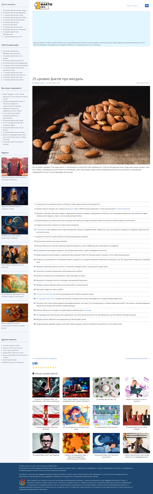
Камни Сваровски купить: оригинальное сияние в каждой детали (13, 325)
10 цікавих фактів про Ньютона (14, 75)
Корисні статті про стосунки (13, 348)
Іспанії (50, 294)
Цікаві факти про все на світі (13, 353)
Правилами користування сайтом (86, 476)
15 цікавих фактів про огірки (13, 80)
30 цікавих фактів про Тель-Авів (14, 29)
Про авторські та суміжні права (64, 468)
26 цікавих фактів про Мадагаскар (15, 63)
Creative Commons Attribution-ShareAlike (52, 470)
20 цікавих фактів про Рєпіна (13, 61)
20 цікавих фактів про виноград (14, 10)
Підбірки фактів (39, 83)
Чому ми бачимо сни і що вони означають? (106, 456)
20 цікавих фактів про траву (13, 120)
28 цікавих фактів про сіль (106, 399)
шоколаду (87, 310)
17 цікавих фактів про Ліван (13, 15)
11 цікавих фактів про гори (12, 72)
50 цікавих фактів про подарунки (44, 358)
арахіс (71, 209)
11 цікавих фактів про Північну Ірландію (46, 428)
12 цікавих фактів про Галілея (13, 132)
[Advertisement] (91, 27)
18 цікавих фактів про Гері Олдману (45, 455)
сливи (119, 209)
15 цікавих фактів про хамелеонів (137, 358)
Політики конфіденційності (118, 474)
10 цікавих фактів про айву (12, 27)
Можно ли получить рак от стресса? (136, 400)
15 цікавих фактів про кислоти (106, 427)
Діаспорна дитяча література (13, 362)
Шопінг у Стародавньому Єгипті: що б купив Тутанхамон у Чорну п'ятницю (14, 137)
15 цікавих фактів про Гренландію (15, 65)
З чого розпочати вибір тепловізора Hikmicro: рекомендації (11, 115)
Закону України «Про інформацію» (90, 474)
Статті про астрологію (10, 350)
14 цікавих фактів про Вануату (14, 20)
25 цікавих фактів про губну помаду (136, 428)
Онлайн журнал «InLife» (11, 345)
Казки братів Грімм (10, 360)
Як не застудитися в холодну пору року (76, 428)
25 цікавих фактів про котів (13, 77)
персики (127, 209)
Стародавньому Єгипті (46, 298)
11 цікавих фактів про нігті (12, 37)
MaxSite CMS (52, 466)
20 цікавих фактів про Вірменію (14, 13)
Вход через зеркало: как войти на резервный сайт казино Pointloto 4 (76, 400)
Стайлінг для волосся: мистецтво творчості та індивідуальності (136, 456)
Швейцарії (42, 230)
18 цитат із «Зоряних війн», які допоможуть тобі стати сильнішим (46, 400)
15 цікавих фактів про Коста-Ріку (14, 17)
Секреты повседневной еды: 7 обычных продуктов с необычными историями (14, 103)
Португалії (42, 294)
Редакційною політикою (112, 468)
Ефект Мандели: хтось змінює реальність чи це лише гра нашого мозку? (15, 96)
